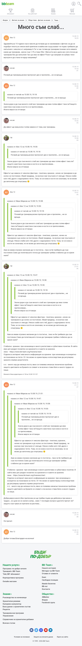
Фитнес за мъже (18, 20)
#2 (77, 88)
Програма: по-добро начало (15, 568)
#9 (77, 534)
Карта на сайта (62, 637)
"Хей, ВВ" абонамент (11, 574)
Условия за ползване (22, 637)
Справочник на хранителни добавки (18, 619)
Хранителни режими (11, 601)
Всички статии (9, 623)
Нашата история (49, 568)
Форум (5, 20)
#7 (77, 387)
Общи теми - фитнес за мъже (39, 20)
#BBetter (45, 597)
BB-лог (45, 586)
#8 (77, 517)
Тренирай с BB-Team (11, 571)
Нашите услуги (11, 565)
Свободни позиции (50, 580)
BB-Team (46, 565)
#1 (77, 71)
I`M (11, 138)
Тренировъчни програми (13, 613)
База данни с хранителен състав (17, 607)
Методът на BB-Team (51, 571)
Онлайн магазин (10, 581)
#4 (77, 140)
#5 (77, 195)
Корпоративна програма (13, 578)
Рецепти (6, 609)
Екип (44, 577)
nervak (12, 68)
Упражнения (8, 616)
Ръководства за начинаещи (15, 597)
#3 (77, 123)
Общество (47, 594)
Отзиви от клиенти (50, 573)
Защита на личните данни (43, 637)
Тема (56, 20)
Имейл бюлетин (49, 584)
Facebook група (48, 602)
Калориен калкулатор (12, 604)
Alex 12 (12, 38)
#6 (77, 269)
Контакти (46, 589)
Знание (6, 594)
